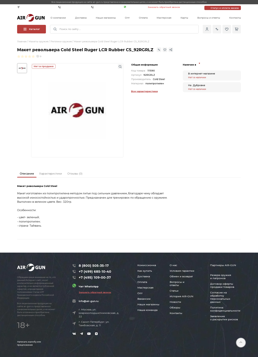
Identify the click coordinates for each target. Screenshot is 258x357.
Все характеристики (144, 91)
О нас (173, 265)
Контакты (235, 17)
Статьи (174, 290)
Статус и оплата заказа (225, 8)
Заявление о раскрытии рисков (224, 318)
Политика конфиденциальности (225, 309)
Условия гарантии (182, 270)
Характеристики (50, 173)
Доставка (81, 17)
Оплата (143, 17)
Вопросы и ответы (208, 17)
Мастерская (164, 17)
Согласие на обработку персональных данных (220, 297)
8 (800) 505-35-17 (94, 266)
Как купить (144, 270)
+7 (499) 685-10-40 (74, 7)
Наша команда (147, 310)
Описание (27, 173)
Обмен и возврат (181, 276)
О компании (58, 17)
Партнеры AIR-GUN (223, 265)
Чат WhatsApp (134, 7)
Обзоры (175, 307)
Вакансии (144, 298)
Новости (175, 301)
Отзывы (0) (74, 173)
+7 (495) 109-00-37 (106, 7)
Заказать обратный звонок (164, 7)
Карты (184, 17)
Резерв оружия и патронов (220, 277)
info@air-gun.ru (89, 301)
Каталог (32, 29)
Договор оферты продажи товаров (222, 285)
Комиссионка (146, 265)
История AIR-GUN (181, 296)
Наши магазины (106, 17)
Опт (127, 17)
